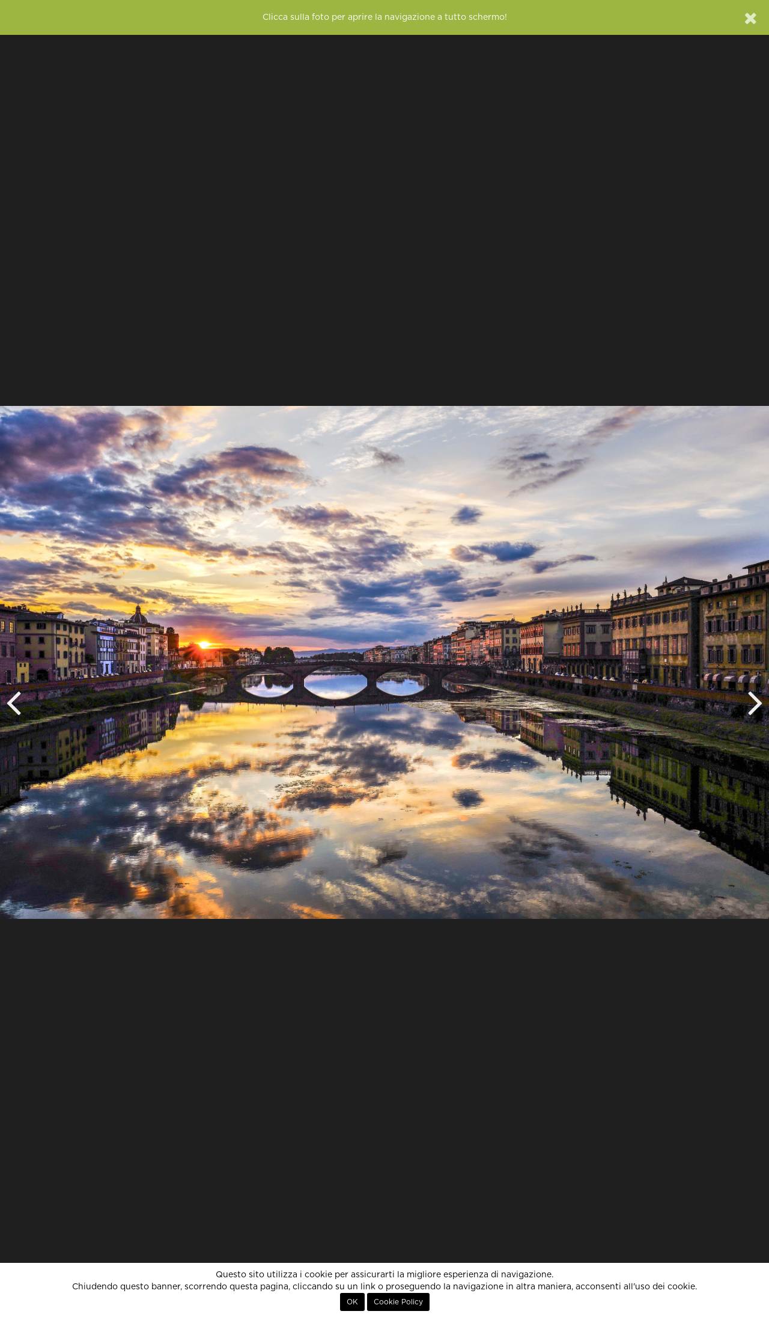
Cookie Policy (398, 1302)
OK (352, 1302)
